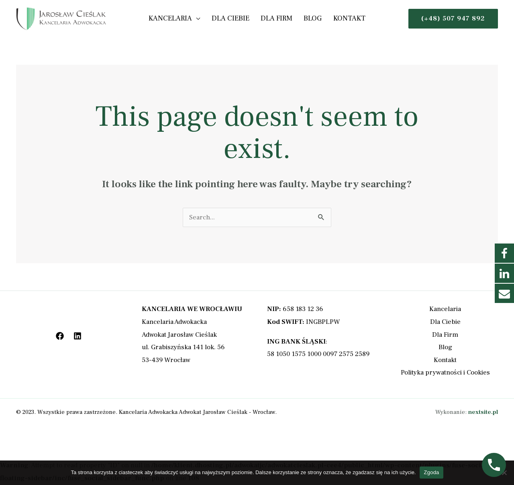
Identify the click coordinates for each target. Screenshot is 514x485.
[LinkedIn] (77, 336)
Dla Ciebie (234, 18)
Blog (309, 18)
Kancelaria (177, 18)
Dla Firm (276, 18)
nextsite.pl (483, 412)
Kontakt (342, 18)
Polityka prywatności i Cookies (445, 372)
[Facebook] (60, 336)
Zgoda (431, 472)
